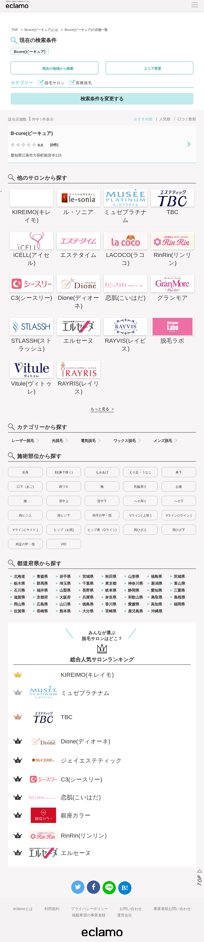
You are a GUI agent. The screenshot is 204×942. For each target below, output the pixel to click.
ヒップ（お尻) (64, 530)
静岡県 (133, 590)
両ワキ (64, 487)
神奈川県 (135, 583)
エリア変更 (152, 69)
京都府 (42, 597)
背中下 (102, 501)
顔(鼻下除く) (64, 472)
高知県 (156, 604)
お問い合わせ (131, 909)
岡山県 (19, 604)
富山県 (179, 583)
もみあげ (102, 472)
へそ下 (179, 501)
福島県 (156, 576)
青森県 (42, 576)
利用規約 (51, 909)
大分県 (88, 611)
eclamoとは (23, 909)
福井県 (42, 590)
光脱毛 (57, 441)
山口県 (65, 604)
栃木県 (19, 583)
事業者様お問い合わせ (172, 909)
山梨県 (65, 590)
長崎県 (42, 611)
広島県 (42, 604)
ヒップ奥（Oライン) (101, 530)
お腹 (179, 487)
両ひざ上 (140, 530)
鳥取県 (156, 597)
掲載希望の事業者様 (88, 915)
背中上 (64, 501)
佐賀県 (19, 611)
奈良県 (110, 597)
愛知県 (156, 590)
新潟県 (156, 583)
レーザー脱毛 (23, 441)
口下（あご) (25, 487)
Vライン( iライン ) (179, 515)
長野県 (88, 590)
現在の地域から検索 (57, 69)
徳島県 (88, 604)
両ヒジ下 (63, 515)
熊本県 (65, 611)
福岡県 (179, 604)
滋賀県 (19, 597)
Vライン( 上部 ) (140, 515)
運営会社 (124, 915)
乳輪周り (140, 487)
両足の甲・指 (25, 544)
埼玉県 (65, 583)
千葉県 (88, 583)
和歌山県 (135, 597)
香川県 (110, 604)
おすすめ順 (143, 119)
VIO (63, 544)
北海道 (19, 576)
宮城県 (88, 576)
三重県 (179, 590)
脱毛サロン (55, 83)
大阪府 (65, 597)
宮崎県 (110, 611)
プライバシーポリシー (89, 909)
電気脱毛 (88, 441)
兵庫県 (88, 597)
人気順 (165, 119)
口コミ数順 (186, 119)
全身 (25, 472)
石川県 (19, 590)
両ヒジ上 (25, 515)
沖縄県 (156, 611)
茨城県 (179, 576)
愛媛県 (133, 604)
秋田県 (110, 576)
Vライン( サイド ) (25, 530)
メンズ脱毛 (163, 441)
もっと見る (100, 409)
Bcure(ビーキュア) (29, 52)
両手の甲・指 (102, 515)
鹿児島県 (135, 611)
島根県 (179, 597)
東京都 (110, 583)
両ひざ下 (178, 530)
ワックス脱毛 (124, 441)
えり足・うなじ (140, 472)
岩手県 (65, 576)
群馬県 (42, 583)
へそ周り (140, 501)
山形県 (133, 576)
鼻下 (179, 472)
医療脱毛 (84, 83)
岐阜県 (110, 590)
